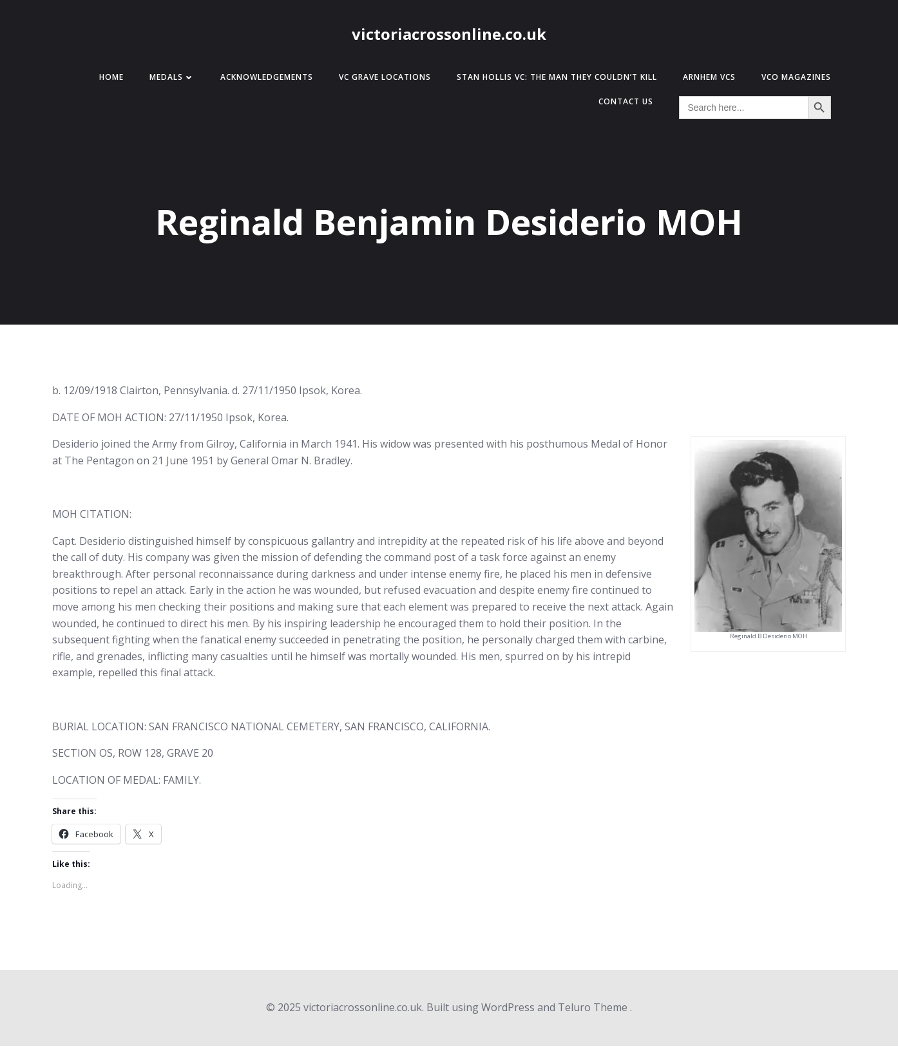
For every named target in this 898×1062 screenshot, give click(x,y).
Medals (172, 76)
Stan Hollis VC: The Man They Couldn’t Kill (557, 76)
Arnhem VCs (709, 76)
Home (111, 76)
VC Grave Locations (385, 76)
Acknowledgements (266, 76)
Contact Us (625, 101)
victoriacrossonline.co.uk (449, 33)
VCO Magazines (796, 76)
